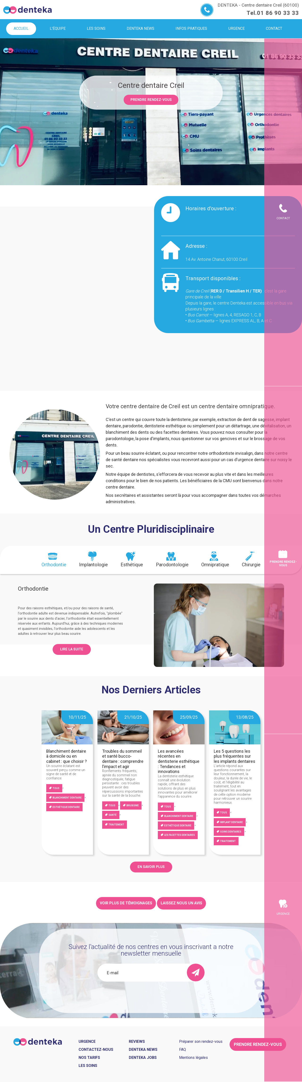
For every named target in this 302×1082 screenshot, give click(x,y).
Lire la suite (71, 649)
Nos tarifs (89, 1057)
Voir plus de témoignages (126, 903)
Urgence (283, 913)
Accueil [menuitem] (21, 28)
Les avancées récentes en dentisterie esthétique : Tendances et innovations (178, 761)
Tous (56, 788)
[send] (196, 972)
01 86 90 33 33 (278, 13)
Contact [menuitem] (274, 28)
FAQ (182, 1049)
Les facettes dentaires (179, 835)
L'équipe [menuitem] (58, 28)
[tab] (54, 560)
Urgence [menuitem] (236, 28)
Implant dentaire (231, 822)
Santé (113, 815)
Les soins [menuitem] (96, 28)
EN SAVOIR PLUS (151, 867)
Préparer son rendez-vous (200, 1041)
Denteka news (143, 1049)
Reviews (137, 1041)
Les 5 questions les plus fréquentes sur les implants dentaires (234, 756)
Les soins (88, 1065)
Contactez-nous (96, 1049)
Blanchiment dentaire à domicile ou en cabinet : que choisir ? (66, 756)
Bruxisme (132, 805)
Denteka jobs (143, 1057)
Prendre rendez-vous (151, 100)
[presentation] (54, 560)
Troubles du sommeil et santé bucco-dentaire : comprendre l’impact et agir (122, 759)
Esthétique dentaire (66, 807)
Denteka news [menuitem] (140, 28)
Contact (283, 218)
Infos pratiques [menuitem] (191, 28)
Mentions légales (193, 1057)
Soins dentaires (230, 831)
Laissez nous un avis (181, 903)
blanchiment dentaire (67, 797)
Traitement (116, 824)
